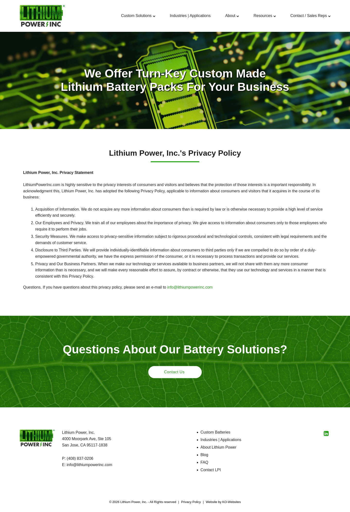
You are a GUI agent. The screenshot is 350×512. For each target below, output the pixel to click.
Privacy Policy (191, 502)
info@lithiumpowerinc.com (190, 287)
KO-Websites (231, 502)
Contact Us (174, 372)
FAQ (204, 462)
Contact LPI (211, 470)
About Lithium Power (218, 447)
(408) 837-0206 (80, 458)
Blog (204, 455)
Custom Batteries (215, 432)
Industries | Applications (221, 440)
